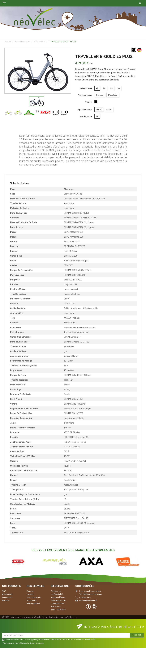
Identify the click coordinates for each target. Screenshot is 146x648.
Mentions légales (58, 597)
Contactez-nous (57, 603)
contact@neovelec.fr (88, 600)
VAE (4, 591)
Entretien (30, 591)
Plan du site (55, 606)
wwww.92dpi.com (68, 617)
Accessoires (7, 594)
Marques (6, 600)
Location (30, 594)
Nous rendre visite (58, 610)
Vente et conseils (34, 597)
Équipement (7, 597)
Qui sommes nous (58, 600)
